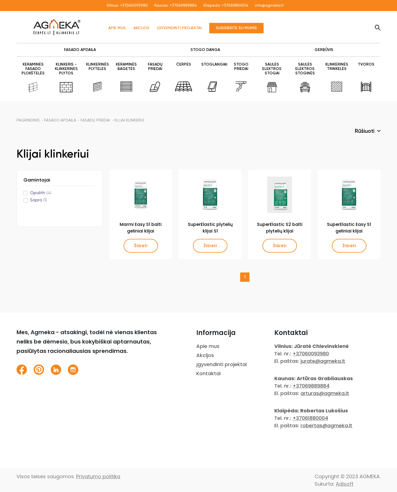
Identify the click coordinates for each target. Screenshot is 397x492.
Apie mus (117, 28)
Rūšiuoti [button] (365, 131)
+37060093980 (134, 5)
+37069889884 (183, 5)
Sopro (38, 200)
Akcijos (141, 28)
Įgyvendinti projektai (179, 28)
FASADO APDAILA (60, 120)
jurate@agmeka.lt (323, 361)
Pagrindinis (28, 120)
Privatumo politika (98, 476)
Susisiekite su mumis (236, 28)
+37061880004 (235, 5)
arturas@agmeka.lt (325, 393)
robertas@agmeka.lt (326, 425)
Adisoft (344, 483)
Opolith (40, 193)
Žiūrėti (140, 245)
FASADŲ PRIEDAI (95, 120)
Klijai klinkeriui (129, 120)
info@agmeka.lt (269, 5)
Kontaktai (208, 373)
